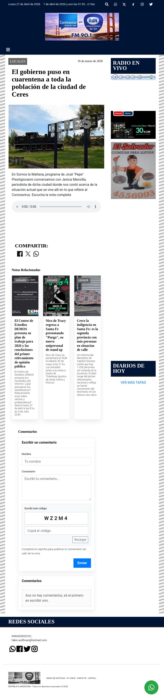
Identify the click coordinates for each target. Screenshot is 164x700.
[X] (124, 4)
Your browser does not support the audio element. (56, 206)
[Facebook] (133, 4)
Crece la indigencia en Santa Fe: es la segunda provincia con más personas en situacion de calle (87, 545)
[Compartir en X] (28, 464)
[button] (106, 4)
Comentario (28, 681)
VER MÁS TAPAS (133, 382)
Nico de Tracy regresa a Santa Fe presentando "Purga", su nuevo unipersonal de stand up (56, 545)
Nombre (26, 663)
